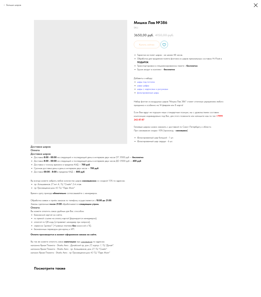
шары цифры (143, 85)
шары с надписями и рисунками (152, 89)
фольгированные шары (148, 92)
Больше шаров (13, 5)
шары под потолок (146, 82)
